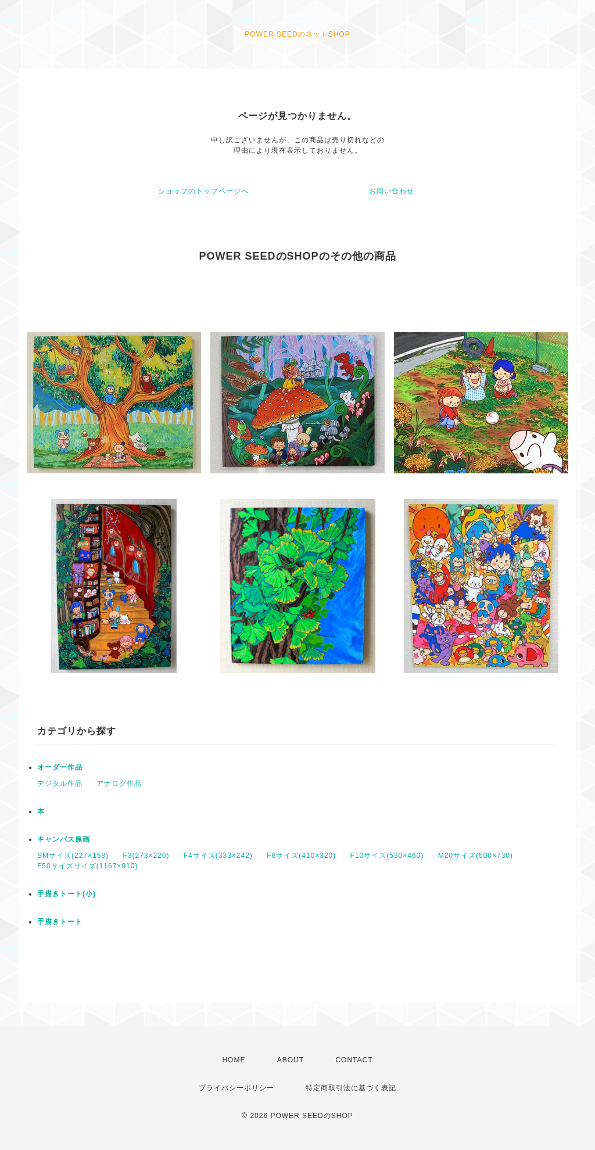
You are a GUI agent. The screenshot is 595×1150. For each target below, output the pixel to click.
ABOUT (290, 1060)
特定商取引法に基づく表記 (351, 1088)
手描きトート (60, 922)
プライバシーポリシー (236, 1088)
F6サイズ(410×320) (301, 855)
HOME (233, 1060)
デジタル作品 (60, 783)
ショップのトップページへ (203, 191)
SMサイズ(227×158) (73, 855)
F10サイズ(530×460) (387, 855)
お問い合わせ (391, 191)
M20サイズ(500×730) (475, 855)
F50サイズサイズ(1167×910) (87, 866)
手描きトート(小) (66, 894)
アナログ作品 (119, 783)
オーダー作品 (60, 767)
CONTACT (353, 1060)
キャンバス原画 (63, 839)
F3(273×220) (146, 855)
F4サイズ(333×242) (218, 855)
